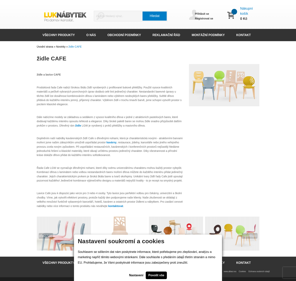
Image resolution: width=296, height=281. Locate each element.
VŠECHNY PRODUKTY (58, 35)
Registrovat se (204, 18)
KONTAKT (243, 35)
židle (78, 125)
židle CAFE (75, 46)
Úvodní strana (45, 46)
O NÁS (91, 35)
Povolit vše (156, 275)
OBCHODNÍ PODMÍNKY (124, 35)
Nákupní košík (246, 11)
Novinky (61, 46)
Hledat (155, 16)
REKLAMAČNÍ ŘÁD (166, 35)
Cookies (242, 271)
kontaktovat (115, 206)
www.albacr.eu (230, 271)
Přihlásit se (202, 13)
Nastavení (136, 275)
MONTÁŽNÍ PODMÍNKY (208, 35)
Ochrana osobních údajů (259, 271)
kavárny (111, 142)
